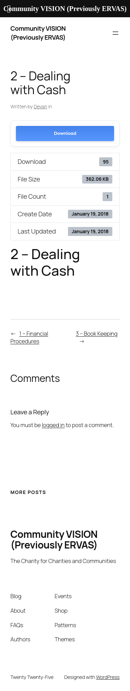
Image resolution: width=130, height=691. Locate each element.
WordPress (108, 677)
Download (65, 133)
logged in (53, 425)
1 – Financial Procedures (29, 337)
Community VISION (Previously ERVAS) (38, 32)
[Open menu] (115, 33)
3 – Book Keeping (97, 333)
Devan (40, 106)
